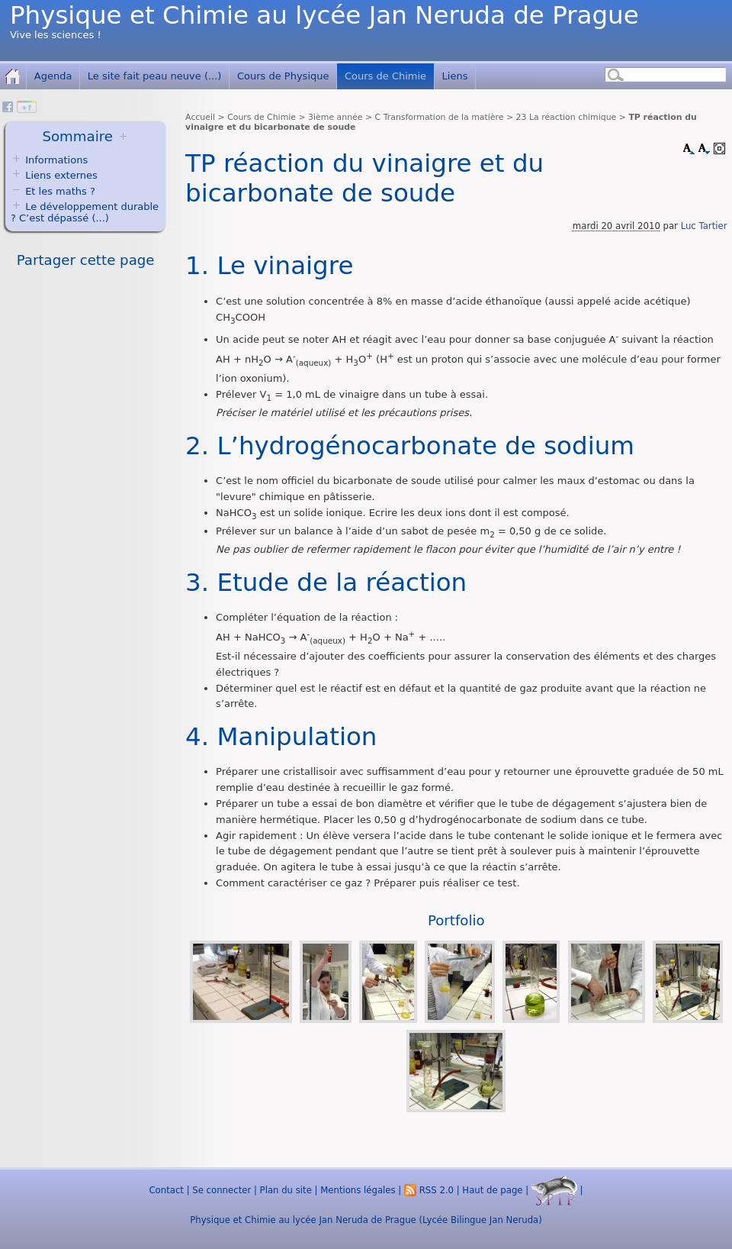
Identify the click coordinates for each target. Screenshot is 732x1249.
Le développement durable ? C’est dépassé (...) (85, 212)
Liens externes (61, 175)
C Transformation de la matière (439, 117)
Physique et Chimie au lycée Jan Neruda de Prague (324, 15)
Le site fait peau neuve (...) (155, 76)
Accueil (200, 117)
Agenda (53, 76)
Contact (166, 1190)
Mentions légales (357, 1190)
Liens (455, 76)
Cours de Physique (283, 76)
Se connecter (221, 1190)
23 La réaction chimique (566, 117)
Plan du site (286, 1190)
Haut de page (492, 1190)
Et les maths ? (53, 191)
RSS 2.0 (429, 1190)
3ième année (335, 117)
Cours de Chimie (385, 76)
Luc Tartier (704, 226)
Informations (56, 160)
